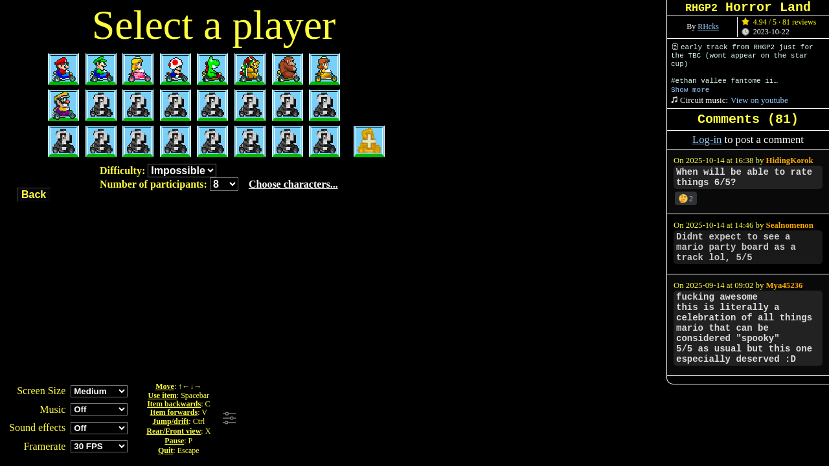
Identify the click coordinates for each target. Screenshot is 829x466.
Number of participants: (219, 184)
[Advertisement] (416, 418)
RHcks (708, 26)
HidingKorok (789, 160)
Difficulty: (158, 170)
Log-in (706, 139)
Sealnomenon (789, 225)
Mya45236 (784, 285)
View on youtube (759, 100)
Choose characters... (293, 184)
